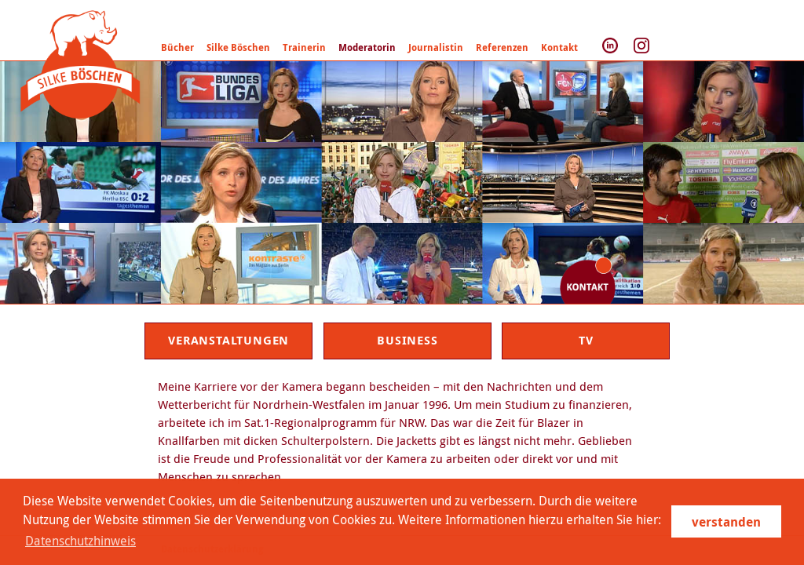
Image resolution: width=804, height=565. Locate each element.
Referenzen (502, 47)
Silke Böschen (238, 47)
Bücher (177, 47)
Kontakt (559, 47)
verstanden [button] (726, 521)
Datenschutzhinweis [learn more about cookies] (80, 540)
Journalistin (435, 47)
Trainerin (304, 47)
